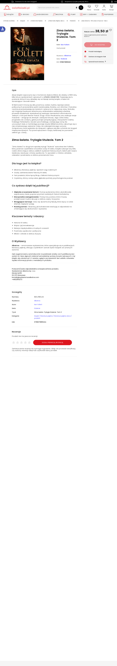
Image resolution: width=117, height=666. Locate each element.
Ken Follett (65, 45)
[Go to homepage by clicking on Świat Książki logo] (16, 8)
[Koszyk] (111, 8)
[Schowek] (96, 8)
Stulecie (64, 59)
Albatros (67, 56)
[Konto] (104, 8)
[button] (76, 8)
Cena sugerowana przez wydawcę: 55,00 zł (95, 35)
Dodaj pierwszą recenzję (52, 342)
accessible (2, 29)
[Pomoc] (89, 8)
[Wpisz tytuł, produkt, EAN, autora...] (59, 7)
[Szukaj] (81, 7)
